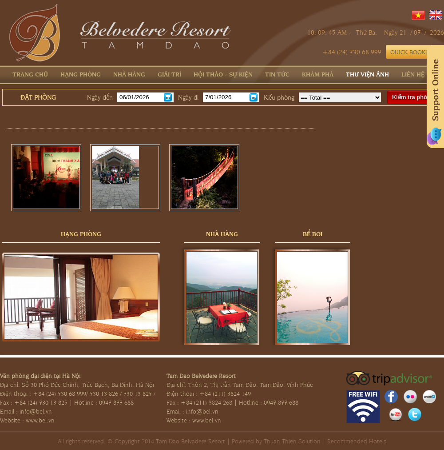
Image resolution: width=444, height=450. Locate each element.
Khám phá (317, 74)
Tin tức (277, 74)
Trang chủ (30, 74)
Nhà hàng (129, 74)
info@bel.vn (36, 411)
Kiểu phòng (279, 96)
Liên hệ (412, 74)
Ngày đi (188, 96)
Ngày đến (100, 96)
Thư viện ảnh (367, 74)
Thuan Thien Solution (292, 441)
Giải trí (169, 74)
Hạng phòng (80, 74)
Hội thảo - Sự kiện (223, 74)
